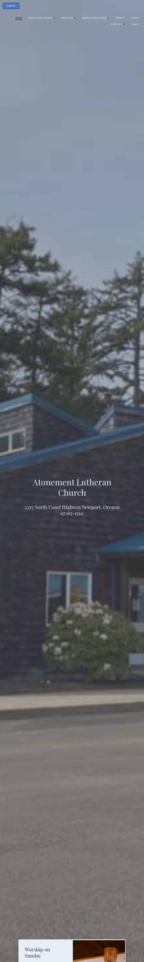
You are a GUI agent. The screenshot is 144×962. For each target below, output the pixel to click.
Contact (117, 24)
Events (119, 18)
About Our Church (41, 18)
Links (134, 24)
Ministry (68, 18)
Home (18, 18)
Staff (134, 18)
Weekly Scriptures (95, 18)
